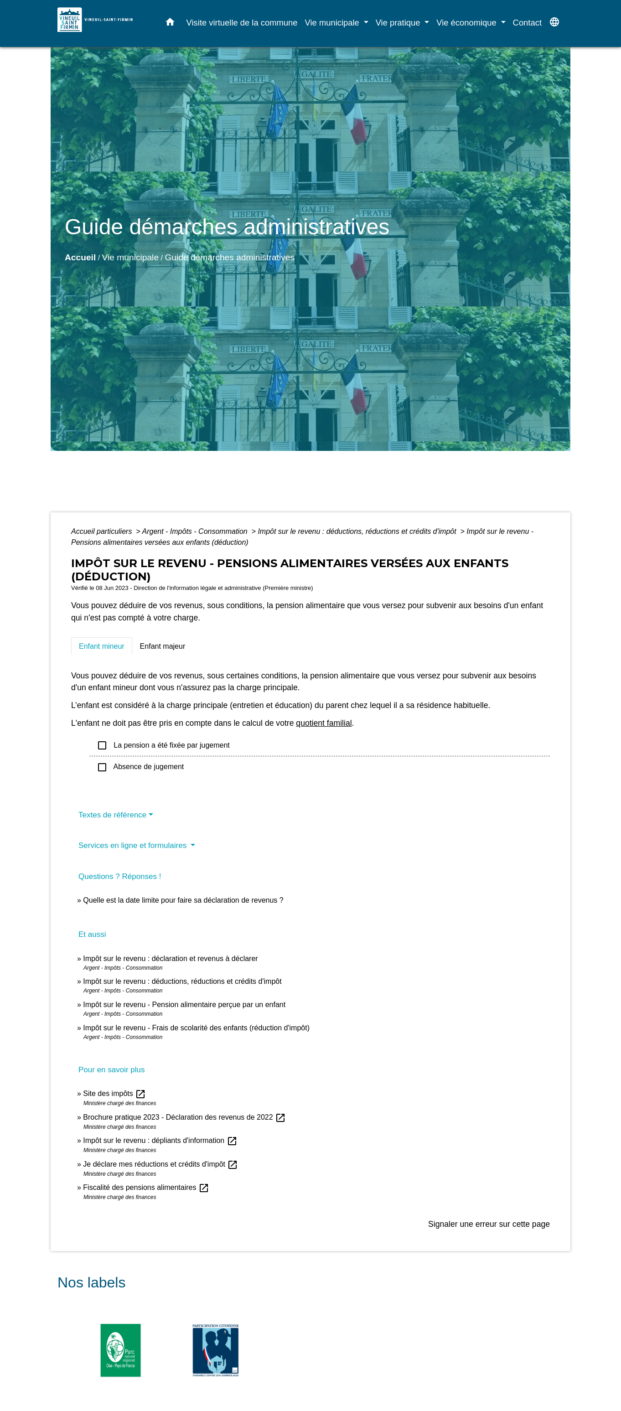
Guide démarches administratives (230, 257)
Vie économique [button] (467, 22)
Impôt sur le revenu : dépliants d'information (160, 1140)
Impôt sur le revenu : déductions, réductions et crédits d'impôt (358, 531)
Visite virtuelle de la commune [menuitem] (242, 22)
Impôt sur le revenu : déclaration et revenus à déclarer (170, 958)
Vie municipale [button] (333, 22)
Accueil (80, 257)
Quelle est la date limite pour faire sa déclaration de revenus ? (183, 900)
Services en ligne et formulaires (133, 845)
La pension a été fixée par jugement (163, 745)
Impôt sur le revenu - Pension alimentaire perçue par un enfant (184, 1004)
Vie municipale (130, 257)
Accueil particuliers (102, 531)
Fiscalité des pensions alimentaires (146, 1187)
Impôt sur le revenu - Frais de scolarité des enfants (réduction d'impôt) (196, 1028)
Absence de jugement (140, 767)
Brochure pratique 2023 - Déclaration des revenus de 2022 (184, 1117)
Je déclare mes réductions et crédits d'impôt (160, 1164)
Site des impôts (114, 1093)
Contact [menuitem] (527, 22)
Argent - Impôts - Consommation (195, 531)
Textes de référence (112, 815)
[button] (170, 24)
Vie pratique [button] (399, 22)
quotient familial (324, 723)
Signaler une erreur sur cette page (489, 1224)
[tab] (101, 646)
